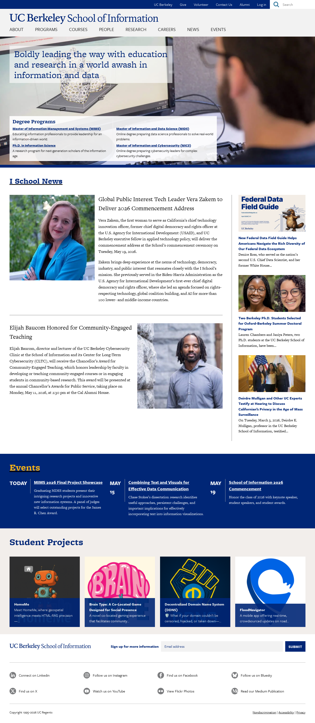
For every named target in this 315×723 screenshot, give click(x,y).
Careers (167, 29)
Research (136, 29)
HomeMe (21, 604)
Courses (78, 29)
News (193, 29)
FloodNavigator (252, 609)
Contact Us (224, 4)
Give (183, 4)
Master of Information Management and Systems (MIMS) (57, 128)
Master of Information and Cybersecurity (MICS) (153, 145)
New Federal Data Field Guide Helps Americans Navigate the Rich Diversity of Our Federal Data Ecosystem (271, 243)
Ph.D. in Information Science (34, 145)
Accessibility (286, 712)
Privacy (300, 712)
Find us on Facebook (182, 675)
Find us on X (28, 691)
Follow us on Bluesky (256, 675)
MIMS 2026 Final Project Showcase (68, 482)
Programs (46, 29)
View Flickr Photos (180, 691)
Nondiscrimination (264, 712)
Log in (261, 4)
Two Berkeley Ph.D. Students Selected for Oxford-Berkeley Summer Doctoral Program (270, 323)
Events (218, 29)
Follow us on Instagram (110, 675)
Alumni (245, 4)
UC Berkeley (163, 4)
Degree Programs (34, 121)
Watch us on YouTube (109, 691)
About (16, 29)
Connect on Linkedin (34, 675)
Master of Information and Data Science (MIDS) (152, 128)
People (106, 29)
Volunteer (201, 4)
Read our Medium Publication (262, 691)
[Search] (292, 4)
